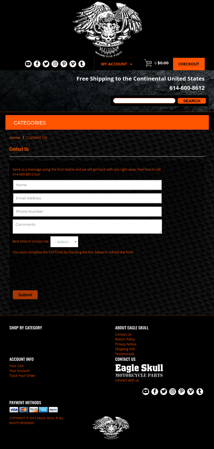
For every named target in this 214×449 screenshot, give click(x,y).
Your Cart (16, 366)
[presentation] (54, 268)
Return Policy (125, 339)
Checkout (188, 63)
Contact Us (123, 334)
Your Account (19, 370)
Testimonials (125, 354)
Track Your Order (22, 375)
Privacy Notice (126, 344)
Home (15, 137)
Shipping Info (125, 349)
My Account (116, 63)
